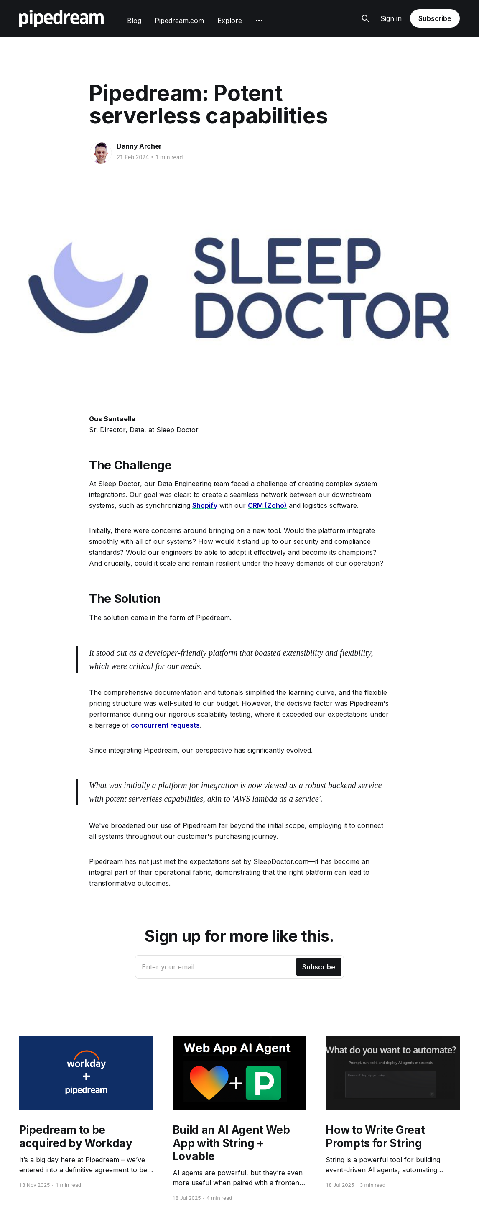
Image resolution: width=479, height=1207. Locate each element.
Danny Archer (139, 146)
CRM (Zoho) (267, 505)
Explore (229, 20)
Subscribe (434, 18)
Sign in (391, 18)
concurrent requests (165, 725)
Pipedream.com (179, 20)
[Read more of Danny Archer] (100, 152)
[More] (259, 20)
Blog (134, 20)
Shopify (204, 505)
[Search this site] (365, 18)
